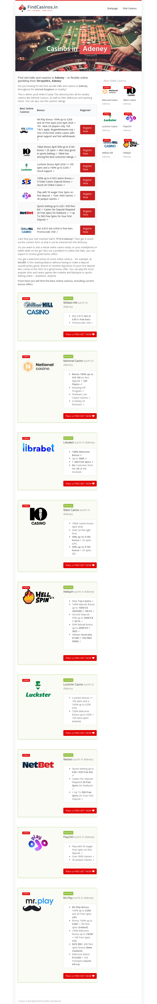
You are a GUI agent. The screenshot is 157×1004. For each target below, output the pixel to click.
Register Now (87, 129)
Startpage (112, 8)
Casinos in (23, 1001)
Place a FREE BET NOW (80, 334)
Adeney (68, 307)
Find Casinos (130, 8)
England (34, 1001)
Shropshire (45, 1001)
